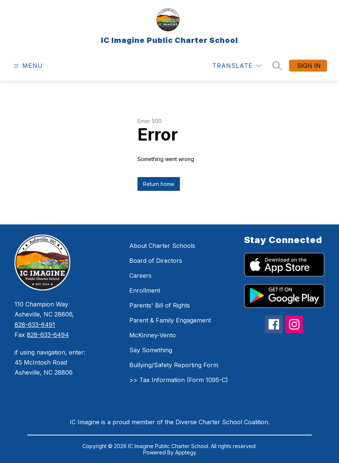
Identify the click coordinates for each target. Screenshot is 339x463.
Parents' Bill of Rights (159, 305)
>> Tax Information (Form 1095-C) (178, 380)
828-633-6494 (48, 334)
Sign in (309, 65)
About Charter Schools (162, 245)
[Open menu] (27, 65)
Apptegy (185, 452)
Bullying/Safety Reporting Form (173, 365)
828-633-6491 (35, 324)
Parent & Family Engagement (170, 320)
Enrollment (144, 290)
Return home (158, 184)
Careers (140, 275)
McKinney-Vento (152, 335)
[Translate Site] (236, 65)
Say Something (150, 350)
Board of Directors (155, 260)
